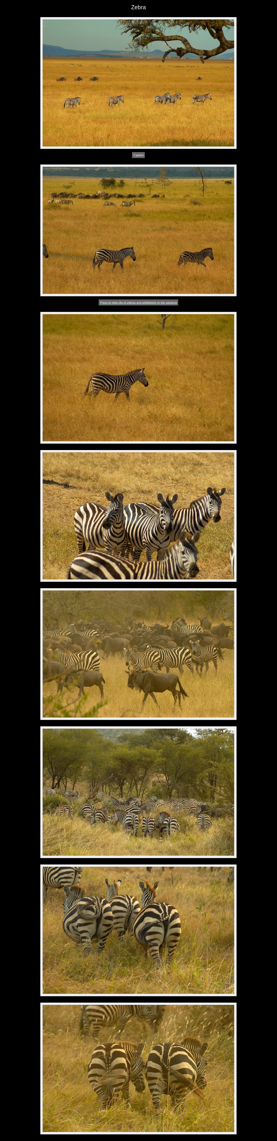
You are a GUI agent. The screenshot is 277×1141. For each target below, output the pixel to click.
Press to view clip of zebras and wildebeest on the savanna (138, 302)
